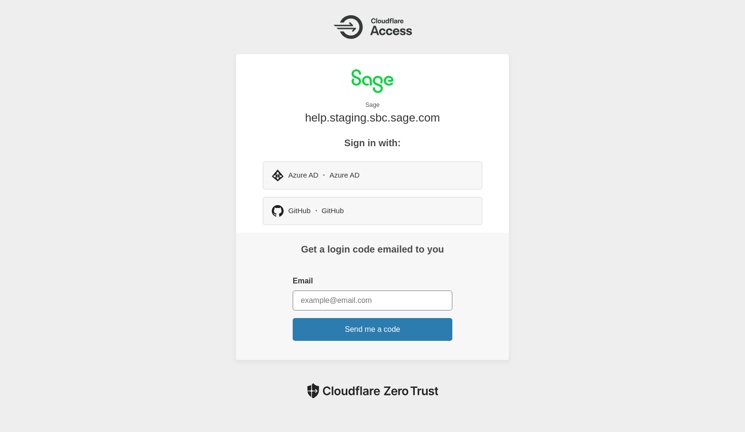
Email (303, 281)
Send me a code (373, 329)
